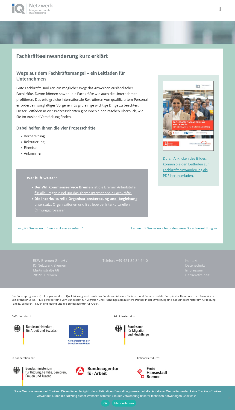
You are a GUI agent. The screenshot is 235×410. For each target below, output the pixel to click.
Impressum (194, 270)
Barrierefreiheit (197, 275)
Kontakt (191, 260)
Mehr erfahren (124, 403)
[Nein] (229, 398)
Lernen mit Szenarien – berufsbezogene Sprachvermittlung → (174, 228)
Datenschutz (195, 265)
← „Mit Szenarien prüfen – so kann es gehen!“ (50, 228)
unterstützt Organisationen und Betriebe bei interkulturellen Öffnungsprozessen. (86, 204)
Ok (105, 403)
